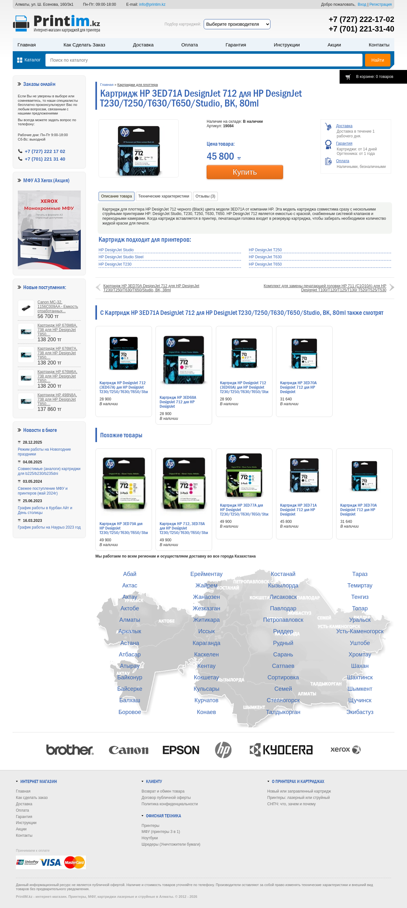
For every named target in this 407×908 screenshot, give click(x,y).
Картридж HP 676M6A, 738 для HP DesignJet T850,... (57, 376)
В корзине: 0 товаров (374, 76)
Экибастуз (359, 712)
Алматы (129, 620)
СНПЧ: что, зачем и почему (291, 804)
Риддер (283, 631)
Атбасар (130, 654)
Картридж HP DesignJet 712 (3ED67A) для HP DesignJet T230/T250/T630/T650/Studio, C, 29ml (126, 389)
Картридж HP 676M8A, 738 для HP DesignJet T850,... (57, 329)
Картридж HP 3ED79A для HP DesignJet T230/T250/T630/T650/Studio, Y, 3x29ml (126, 530)
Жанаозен (206, 597)
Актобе (130, 608)
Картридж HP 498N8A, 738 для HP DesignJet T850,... (57, 399)
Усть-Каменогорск (360, 631)
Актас (129, 585)
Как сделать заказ (84, 44)
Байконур (129, 677)
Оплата (189, 44)
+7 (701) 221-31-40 (361, 28)
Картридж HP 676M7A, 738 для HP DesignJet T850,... (57, 353)
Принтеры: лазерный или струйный (298, 797)
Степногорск (283, 700)
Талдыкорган (283, 712)
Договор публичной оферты (166, 797)
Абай (129, 574)
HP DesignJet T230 (115, 264)
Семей (283, 689)
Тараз (360, 574)
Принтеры (150, 825)
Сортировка (283, 677)
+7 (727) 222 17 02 (45, 151)
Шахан (360, 666)
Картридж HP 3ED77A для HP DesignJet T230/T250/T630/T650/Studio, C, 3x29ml (246, 511)
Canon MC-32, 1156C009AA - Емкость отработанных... (58, 306)
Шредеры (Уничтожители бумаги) (170, 844)
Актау (129, 597)
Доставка (143, 44)
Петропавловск (283, 620)
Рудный (283, 643)
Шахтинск (360, 677)
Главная (26, 44)
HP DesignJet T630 (265, 257)
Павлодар (283, 608)
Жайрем (206, 585)
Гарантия (236, 44)
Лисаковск (283, 597)
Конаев (206, 712)
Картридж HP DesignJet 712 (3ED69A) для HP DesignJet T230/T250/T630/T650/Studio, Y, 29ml (246, 389)
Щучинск (360, 700)
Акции (334, 44)
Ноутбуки (149, 838)
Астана (130, 643)
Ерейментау (206, 574)
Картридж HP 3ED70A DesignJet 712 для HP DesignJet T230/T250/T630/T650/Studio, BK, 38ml (151, 288)
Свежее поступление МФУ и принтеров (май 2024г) (43, 491)
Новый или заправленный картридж (299, 791)
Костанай (283, 574)
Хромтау (359, 654)
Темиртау (359, 585)
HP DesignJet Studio (116, 250)
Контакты (379, 44)
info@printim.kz (152, 4)
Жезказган (206, 608)
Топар (360, 608)
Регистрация (380, 4)
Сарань (283, 654)
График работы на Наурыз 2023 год (49, 527)
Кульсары (206, 689)
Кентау (206, 666)
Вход (362, 4)
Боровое (130, 712)
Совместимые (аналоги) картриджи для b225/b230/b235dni (49, 471)
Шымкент (360, 689)
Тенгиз (360, 597)
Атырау (130, 666)
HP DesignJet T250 (265, 250)
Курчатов (207, 700)
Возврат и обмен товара (162, 791)
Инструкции (287, 44)
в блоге (49, 430)
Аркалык (129, 631)
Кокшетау (206, 677)
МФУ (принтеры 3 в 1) (160, 831)
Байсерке (129, 689)
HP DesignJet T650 (265, 264)
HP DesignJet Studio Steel (121, 257)
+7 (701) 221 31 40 (45, 159)
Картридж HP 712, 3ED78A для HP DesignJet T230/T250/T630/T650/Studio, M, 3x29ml (186, 530)
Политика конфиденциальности (169, 804)
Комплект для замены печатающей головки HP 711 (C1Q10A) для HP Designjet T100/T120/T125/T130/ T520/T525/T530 (325, 288)
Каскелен (206, 654)
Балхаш (129, 700)
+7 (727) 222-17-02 (361, 19)
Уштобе (360, 643)
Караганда (206, 643)
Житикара (206, 620)
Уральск (359, 620)
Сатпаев (283, 666)
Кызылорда (283, 585)
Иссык (206, 631)
